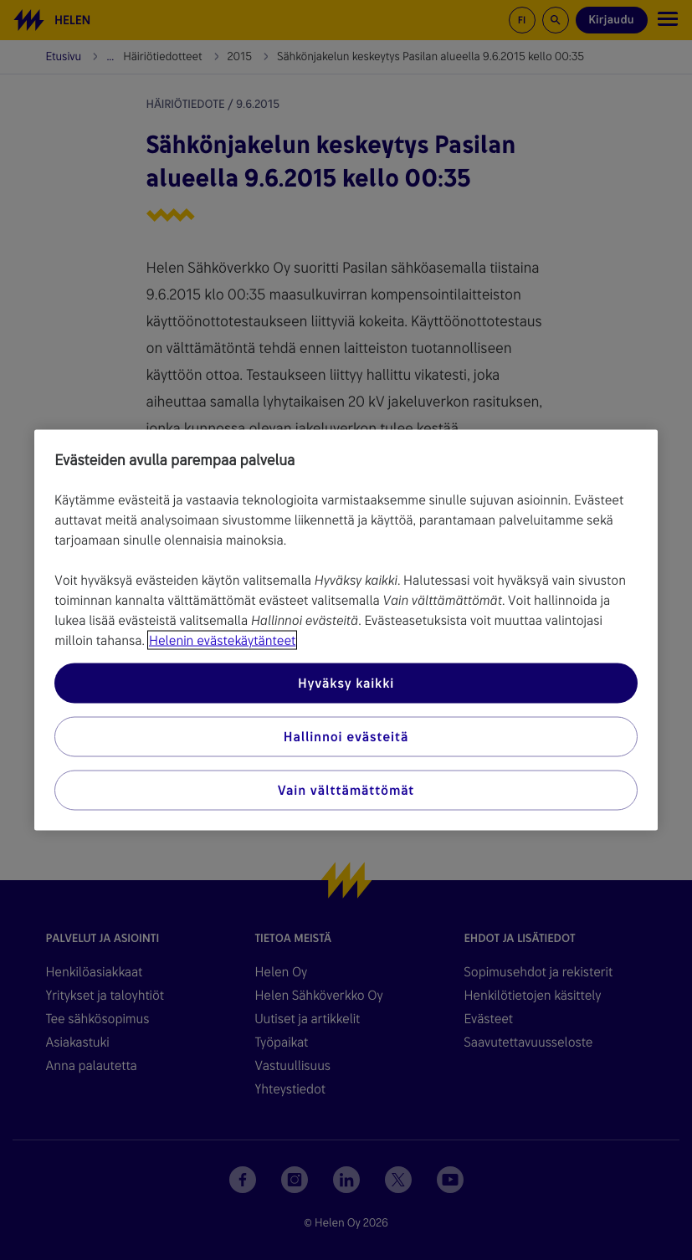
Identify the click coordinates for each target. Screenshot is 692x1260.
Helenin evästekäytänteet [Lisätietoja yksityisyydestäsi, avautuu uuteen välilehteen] (222, 640)
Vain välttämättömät (346, 790)
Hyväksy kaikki (346, 683)
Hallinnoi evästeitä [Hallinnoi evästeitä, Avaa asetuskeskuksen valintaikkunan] (346, 737)
